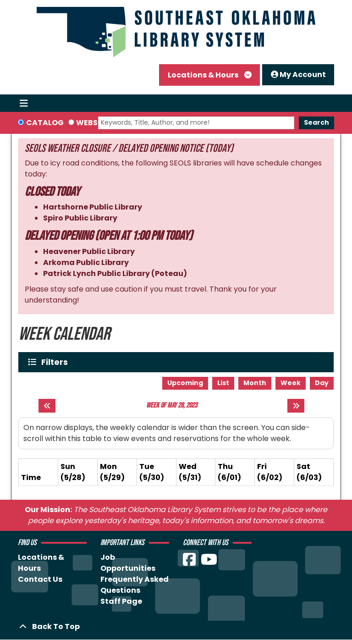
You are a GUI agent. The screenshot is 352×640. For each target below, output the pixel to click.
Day (322, 382)
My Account (298, 74)
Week (290, 382)
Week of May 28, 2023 (171, 405)
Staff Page (121, 601)
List (223, 382)
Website (92, 122)
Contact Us (40, 579)
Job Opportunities (127, 563)
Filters (56, 362)
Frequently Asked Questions (134, 585)
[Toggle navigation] (24, 103)
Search (316, 122)
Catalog (45, 122)
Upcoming (185, 382)
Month (254, 382)
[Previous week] (46, 406)
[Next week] (295, 406)
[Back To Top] (176, 627)
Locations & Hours (204, 75)
